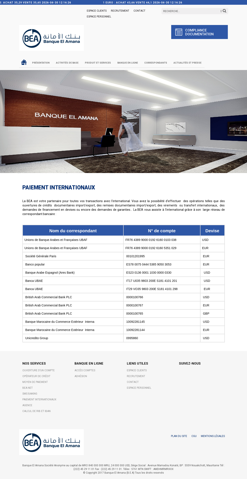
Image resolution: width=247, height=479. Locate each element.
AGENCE (27, 405)
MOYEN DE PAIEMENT (35, 382)
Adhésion (81, 376)
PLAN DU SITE (179, 436)
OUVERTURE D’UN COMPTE (38, 370)
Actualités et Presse (187, 62)
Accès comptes (85, 370)
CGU (194, 436)
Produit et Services (98, 62)
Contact (139, 10)
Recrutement (120, 10)
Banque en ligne (127, 62)
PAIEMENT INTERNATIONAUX (39, 399)
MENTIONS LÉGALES (213, 436)
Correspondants (155, 62)
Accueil (24, 62)
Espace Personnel (99, 16)
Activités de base (67, 62)
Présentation (41, 62)
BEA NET (27, 387)
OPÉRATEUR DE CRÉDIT (36, 376)
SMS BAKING (29, 393)
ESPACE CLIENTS (97, 10)
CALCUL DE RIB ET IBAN (36, 411)
